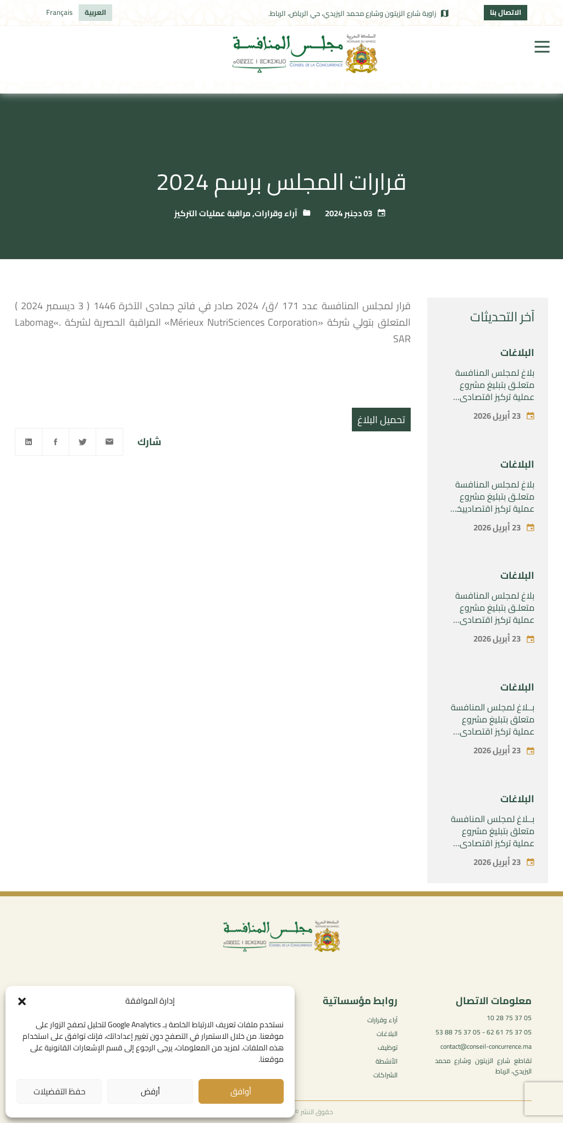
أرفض (150, 1091)
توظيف (388, 1047)
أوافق (240, 1091)
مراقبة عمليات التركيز (212, 213)
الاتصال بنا (505, 12)
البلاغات (517, 352)
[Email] (109, 442)
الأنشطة (387, 1061)
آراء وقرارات (276, 213)
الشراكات (385, 1075)
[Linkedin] (28, 442)
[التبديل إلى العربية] (95, 12)
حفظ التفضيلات (59, 1091)
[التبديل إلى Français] (59, 12)
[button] (21, 1001)
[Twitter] (82, 442)
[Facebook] (55, 442)
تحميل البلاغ (381, 419)
